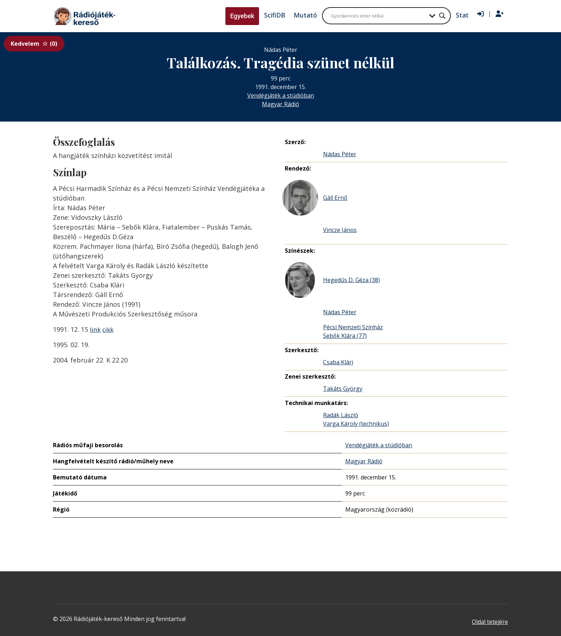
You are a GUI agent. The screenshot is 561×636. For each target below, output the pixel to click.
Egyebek (242, 16)
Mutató (305, 15)
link (95, 329)
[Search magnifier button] (442, 16)
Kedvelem (34, 43)
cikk (109, 329)
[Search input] (378, 16)
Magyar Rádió (280, 104)
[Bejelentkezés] (480, 14)
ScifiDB (274, 15)
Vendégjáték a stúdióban (280, 95)
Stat (462, 15)
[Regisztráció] (499, 14)
